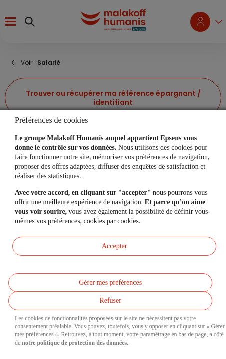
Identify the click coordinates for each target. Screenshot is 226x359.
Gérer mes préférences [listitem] (110, 282)
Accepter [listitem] (114, 246)
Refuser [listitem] (110, 300)
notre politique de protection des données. (75, 342)
